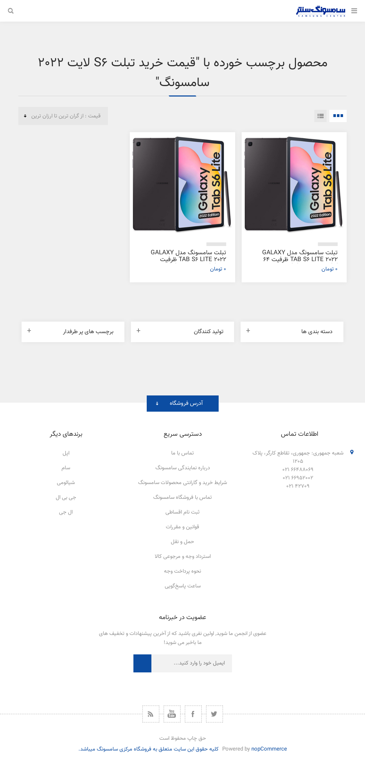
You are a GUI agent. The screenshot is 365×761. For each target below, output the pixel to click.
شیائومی (66, 483)
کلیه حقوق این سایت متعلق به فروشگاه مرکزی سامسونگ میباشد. (148, 749)
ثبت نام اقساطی (182, 512)
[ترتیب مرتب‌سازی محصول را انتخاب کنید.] (63, 116)
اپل (66, 453)
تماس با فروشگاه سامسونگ (182, 497)
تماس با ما (182, 453)
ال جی (66, 512)
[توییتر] (214, 714)
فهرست (320, 116)
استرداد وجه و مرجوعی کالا (183, 556)
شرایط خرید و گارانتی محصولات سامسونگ (182, 483)
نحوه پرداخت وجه (182, 571)
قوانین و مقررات (182, 527)
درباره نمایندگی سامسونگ (182, 468)
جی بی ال (66, 497)
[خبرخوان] (150, 714)
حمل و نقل (182, 542)
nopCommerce (269, 749)
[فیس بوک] (193, 714)
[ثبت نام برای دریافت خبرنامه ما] (191, 663)
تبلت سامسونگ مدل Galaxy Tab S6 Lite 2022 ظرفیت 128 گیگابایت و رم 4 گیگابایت (188, 259)
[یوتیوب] (172, 714)
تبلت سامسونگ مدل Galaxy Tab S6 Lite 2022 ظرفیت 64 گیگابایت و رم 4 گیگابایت (300, 259)
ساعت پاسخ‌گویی (183, 586)
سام (65, 468)
